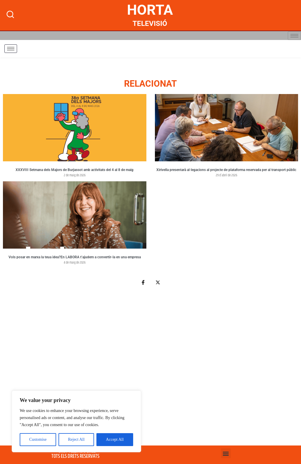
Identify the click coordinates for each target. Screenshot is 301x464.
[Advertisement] (150, 369)
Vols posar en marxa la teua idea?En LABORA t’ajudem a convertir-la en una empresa (75, 257)
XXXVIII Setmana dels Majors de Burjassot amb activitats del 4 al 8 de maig (74, 170)
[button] (226, 453)
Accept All (114, 439)
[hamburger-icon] (294, 35)
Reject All (76, 439)
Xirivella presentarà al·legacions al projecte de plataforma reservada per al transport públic (226, 170)
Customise (37, 439)
